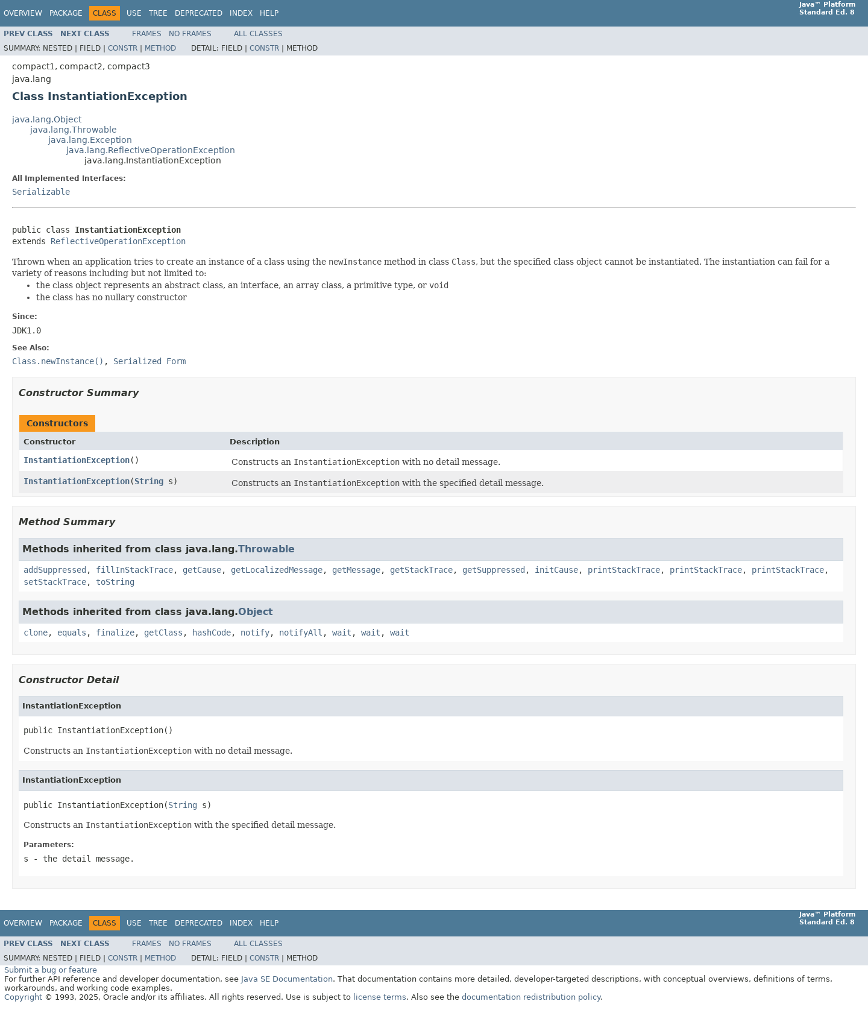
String (148, 481)
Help (269, 13)
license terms (379, 997)
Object (255, 611)
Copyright (23, 997)
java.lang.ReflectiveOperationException (150, 150)
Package (66, 13)
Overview (23, 13)
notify (255, 632)
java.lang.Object (46, 119)
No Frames (190, 34)
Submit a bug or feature (50, 969)
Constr (122, 48)
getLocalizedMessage (276, 570)
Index (241, 13)
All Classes (258, 34)
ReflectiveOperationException (118, 241)
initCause (556, 570)
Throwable (266, 549)
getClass (163, 632)
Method (160, 48)
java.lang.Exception (90, 140)
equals (71, 632)
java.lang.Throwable (73, 129)
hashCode (211, 632)
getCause (202, 570)
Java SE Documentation (287, 978)
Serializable (41, 192)
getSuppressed (493, 570)
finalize (115, 632)
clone (36, 632)
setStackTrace (55, 582)
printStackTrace (624, 570)
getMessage (356, 570)
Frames (147, 34)
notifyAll (300, 632)
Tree (158, 13)
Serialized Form (149, 361)
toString (115, 582)
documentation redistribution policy (531, 997)
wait (341, 632)
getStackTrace (421, 570)
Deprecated (198, 13)
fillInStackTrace (134, 570)
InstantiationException (77, 460)
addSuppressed (55, 570)
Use (134, 13)
